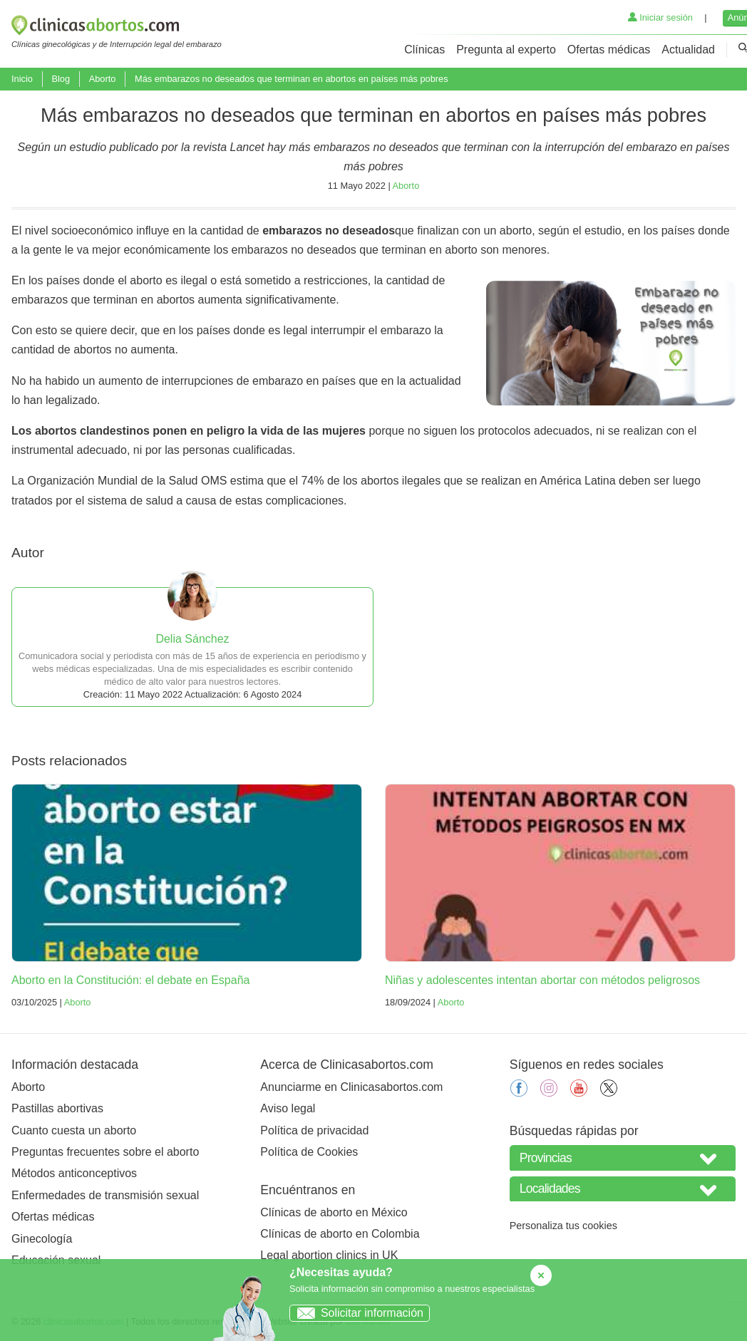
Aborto (102, 78)
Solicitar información (356, 1313)
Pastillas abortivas (57, 1108)
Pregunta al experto (506, 49)
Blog (60, 78)
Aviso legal (287, 1108)
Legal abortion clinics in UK (329, 1255)
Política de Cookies (309, 1152)
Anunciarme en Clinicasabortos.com (351, 1087)
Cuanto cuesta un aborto (73, 1130)
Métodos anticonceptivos (74, 1173)
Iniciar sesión (660, 17)
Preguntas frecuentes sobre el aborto (105, 1152)
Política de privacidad (314, 1130)
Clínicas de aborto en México (333, 1212)
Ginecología (41, 1239)
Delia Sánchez (192, 639)
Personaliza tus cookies (563, 1225)
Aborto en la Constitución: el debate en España (130, 980)
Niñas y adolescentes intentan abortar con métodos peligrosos (542, 980)
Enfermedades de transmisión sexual (105, 1195)
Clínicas (424, 49)
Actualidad (688, 49)
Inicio (22, 78)
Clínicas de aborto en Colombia (339, 1234)
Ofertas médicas (608, 49)
